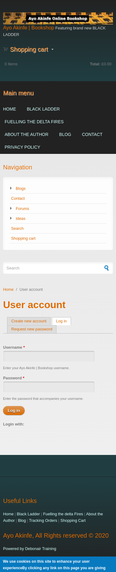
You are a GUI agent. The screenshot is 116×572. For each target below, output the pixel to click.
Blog (65, 134)
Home (9, 109)
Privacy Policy (22, 147)
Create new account (29, 321)
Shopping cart (23, 238)
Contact (92, 134)
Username (14, 347)
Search (17, 228)
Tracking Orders (43, 520)
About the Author (26, 134)
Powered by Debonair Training (29, 548)
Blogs (21, 188)
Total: (95, 64)
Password (13, 378)
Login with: (13, 424)
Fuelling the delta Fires (34, 121)
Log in (63, 321)
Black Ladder (43, 109)
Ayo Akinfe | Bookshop (28, 28)
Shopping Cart (73, 520)
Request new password (31, 329)
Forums (22, 208)
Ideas (20, 218)
